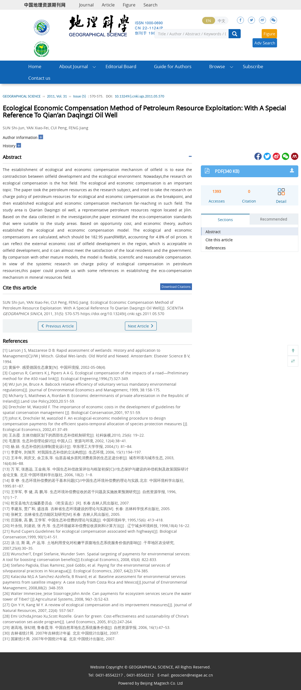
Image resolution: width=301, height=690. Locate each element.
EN (208, 20)
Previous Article (57, 326)
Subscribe (253, 66)
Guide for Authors (172, 66)
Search (151, 5)
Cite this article (219, 239)
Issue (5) (79, 96)
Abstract (212, 231)
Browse (217, 66)
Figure (129, 5)
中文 (221, 20)
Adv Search (264, 43)
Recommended (273, 219)
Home (34, 66)
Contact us (39, 78)
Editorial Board (121, 66)
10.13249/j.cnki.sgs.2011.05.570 (139, 96)
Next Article (141, 326)
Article (108, 5)
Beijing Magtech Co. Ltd (161, 683)
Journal (86, 5)
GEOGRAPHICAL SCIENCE (22, 96)
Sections (225, 219)
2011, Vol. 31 (57, 96)
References (215, 247)
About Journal (73, 66)
